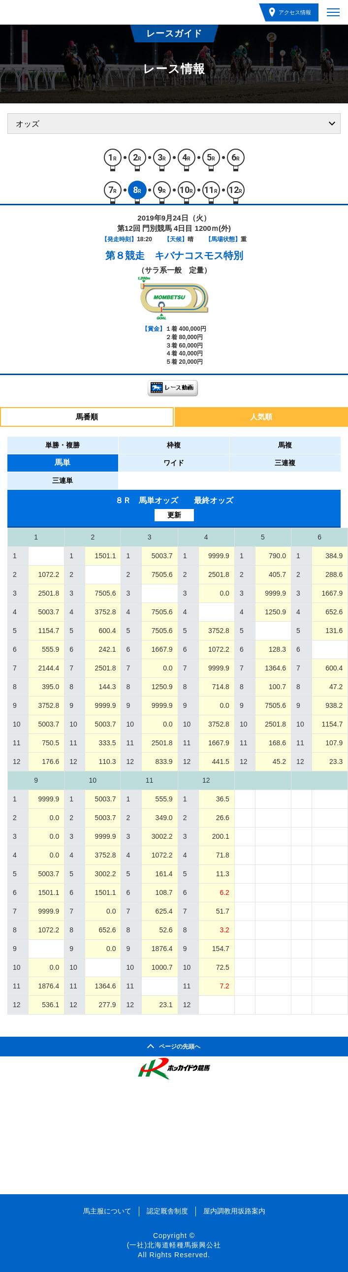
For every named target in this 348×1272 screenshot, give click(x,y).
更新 (174, 515)
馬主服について (107, 1211)
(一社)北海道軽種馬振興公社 (174, 1245)
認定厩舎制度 (167, 1211)
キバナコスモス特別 (199, 255)
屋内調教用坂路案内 (234, 1211)
